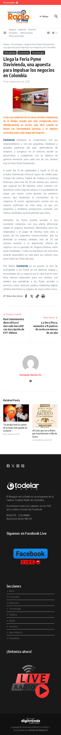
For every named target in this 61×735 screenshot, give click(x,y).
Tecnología (16, 44)
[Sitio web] (30, 381)
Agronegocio (15, 632)
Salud (11, 620)
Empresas (13, 602)
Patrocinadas (26, 32)
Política (12, 614)
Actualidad (9, 52)
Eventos (32, 29)
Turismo (12, 626)
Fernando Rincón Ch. (31, 375)
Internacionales (16, 36)
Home (6, 44)
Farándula (13, 638)
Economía (24, 52)
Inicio (10, 591)
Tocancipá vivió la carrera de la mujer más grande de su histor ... (15, 427)
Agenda (22, 29)
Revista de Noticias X (38, 730)
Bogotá (12, 29)
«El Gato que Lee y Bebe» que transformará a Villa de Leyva (44, 433)
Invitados (13, 32)
